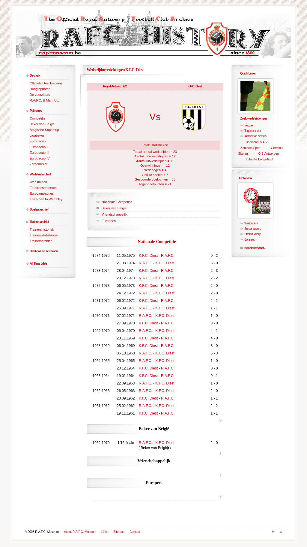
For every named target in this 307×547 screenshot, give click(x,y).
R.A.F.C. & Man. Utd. (45, 100)
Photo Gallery (252, 234)
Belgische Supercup (44, 130)
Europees (109, 221)
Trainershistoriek (42, 229)
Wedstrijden (38, 182)
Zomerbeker (38, 164)
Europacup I (38, 141)
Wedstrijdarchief (40, 174)
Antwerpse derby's (255, 136)
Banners (249, 239)
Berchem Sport (250, 148)
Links (104, 531)
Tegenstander (252, 130)
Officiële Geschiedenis (46, 83)
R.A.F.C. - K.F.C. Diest (156, 263)
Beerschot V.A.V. (257, 142)
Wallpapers (251, 223)
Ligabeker (37, 135)
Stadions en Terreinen (44, 251)
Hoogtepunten (40, 89)
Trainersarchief (39, 221)
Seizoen (249, 125)
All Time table (38, 263)
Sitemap (118, 531)
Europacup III (39, 152)
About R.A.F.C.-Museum (80, 531)
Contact (135, 531)
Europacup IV (40, 158)
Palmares (36, 110)
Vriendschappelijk (114, 214)
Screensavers (252, 228)
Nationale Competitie (117, 202)
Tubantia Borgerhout (259, 159)
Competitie (38, 118)
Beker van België (42, 124)
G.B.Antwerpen (268, 153)
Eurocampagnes (42, 193)
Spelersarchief (39, 209)
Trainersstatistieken (44, 235)
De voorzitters (40, 94)
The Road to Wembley (46, 199)
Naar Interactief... (254, 248)
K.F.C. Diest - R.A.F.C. (156, 256)
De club (35, 75)
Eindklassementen (43, 188)
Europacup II (39, 147)
